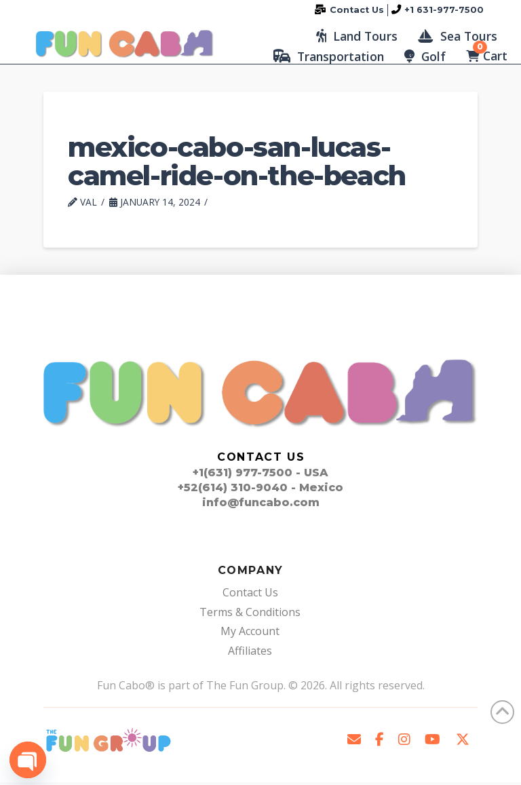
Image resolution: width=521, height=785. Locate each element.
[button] (357, 37)
